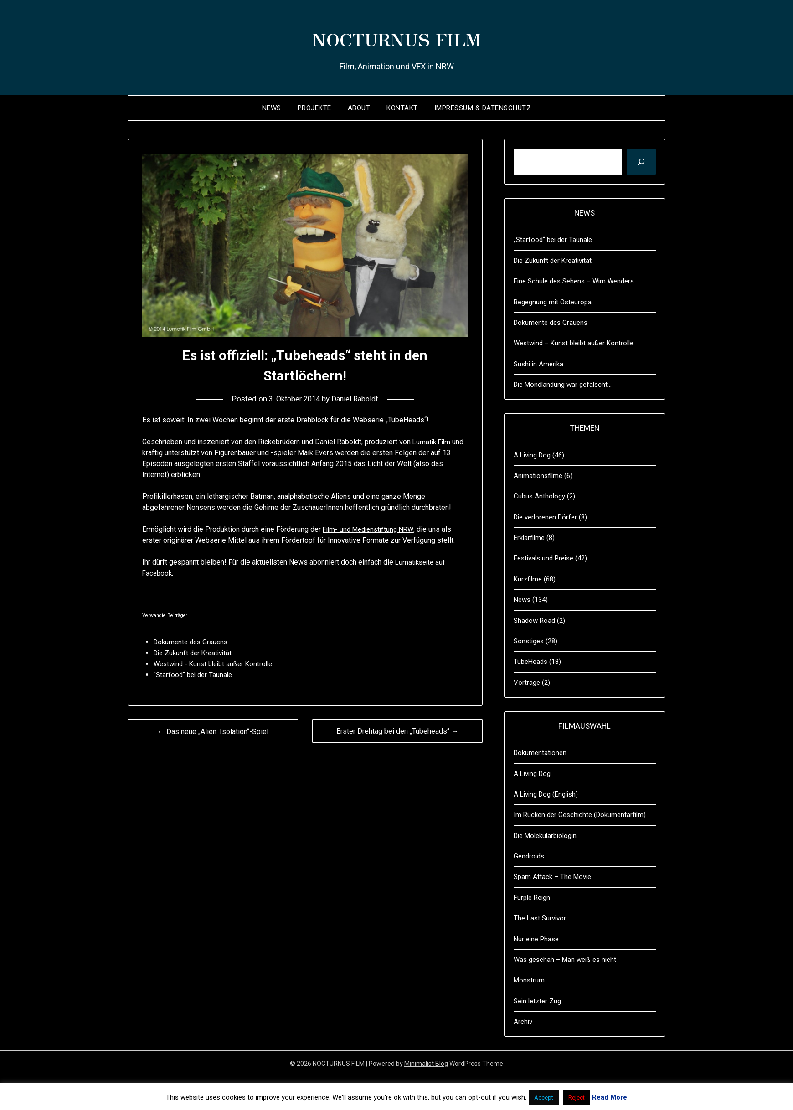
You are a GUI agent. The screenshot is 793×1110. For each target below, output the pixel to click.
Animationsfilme (538, 476)
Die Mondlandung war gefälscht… (563, 384)
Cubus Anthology (539, 496)
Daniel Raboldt (356, 398)
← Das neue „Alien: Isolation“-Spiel (212, 731)
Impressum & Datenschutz (482, 108)
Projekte (314, 108)
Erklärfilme (529, 538)
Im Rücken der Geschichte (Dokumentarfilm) (580, 815)
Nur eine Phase (536, 939)
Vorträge (527, 682)
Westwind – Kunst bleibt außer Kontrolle (573, 343)
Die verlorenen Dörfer (545, 517)
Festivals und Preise (543, 558)
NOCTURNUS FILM (396, 37)
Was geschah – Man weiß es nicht (565, 960)
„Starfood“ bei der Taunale (553, 240)
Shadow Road (534, 621)
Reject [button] (576, 1097)
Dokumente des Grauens (550, 323)
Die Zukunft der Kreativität (553, 261)
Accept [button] (543, 1097)
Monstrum (529, 980)
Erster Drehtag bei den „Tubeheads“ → (397, 731)
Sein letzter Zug (537, 1001)
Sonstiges (529, 641)
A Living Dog (532, 455)
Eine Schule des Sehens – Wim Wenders (574, 281)
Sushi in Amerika (538, 364)
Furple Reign (532, 898)
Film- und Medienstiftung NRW (371, 529)
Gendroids (529, 856)
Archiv (523, 1022)
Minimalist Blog (426, 1063)
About (359, 108)
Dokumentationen (540, 753)
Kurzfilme (528, 579)
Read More (609, 1097)
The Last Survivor (540, 918)
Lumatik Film (432, 441)
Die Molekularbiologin (545, 836)
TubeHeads (530, 662)
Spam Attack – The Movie (552, 877)
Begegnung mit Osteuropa (553, 302)
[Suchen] (641, 162)
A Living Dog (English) (546, 794)
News (271, 108)
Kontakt (402, 108)
